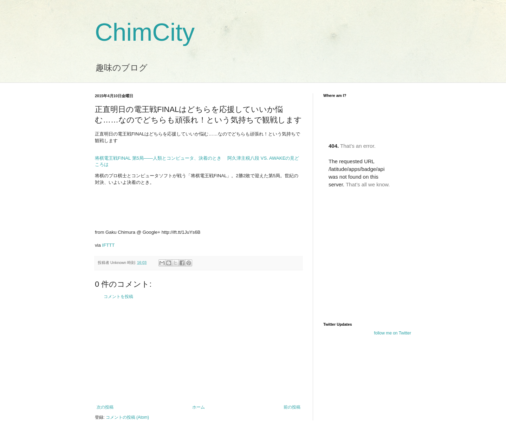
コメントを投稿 (118, 296)
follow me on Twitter (392, 333)
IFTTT (108, 245)
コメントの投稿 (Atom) (127, 417)
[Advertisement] (198, 352)
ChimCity (145, 32)
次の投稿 (105, 407)
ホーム (198, 407)
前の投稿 (292, 407)
